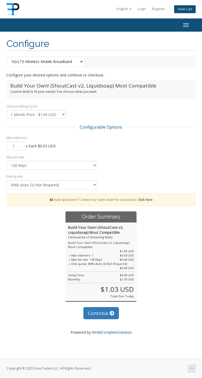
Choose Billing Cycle (21, 106)
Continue (101, 313)
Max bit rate (15, 157)
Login (142, 9)
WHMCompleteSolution (112, 332)
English (124, 9)
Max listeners (16, 137)
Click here (145, 199)
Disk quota (14, 176)
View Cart (185, 9)
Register (158, 9)
